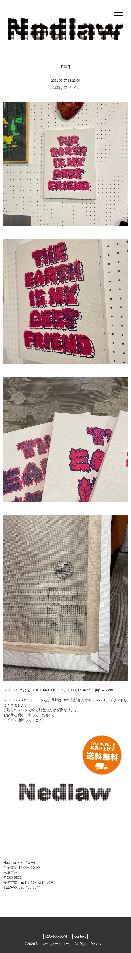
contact (80, 936)
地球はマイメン (65, 87)
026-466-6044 (29, 887)
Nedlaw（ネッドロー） (54, 944)
